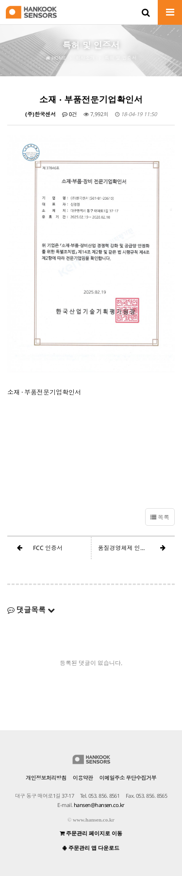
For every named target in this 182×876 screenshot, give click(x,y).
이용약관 (83, 777)
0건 (69, 114)
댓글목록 (31, 610)
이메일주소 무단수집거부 (127, 777)
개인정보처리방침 (46, 777)
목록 (159, 517)
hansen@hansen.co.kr (99, 804)
